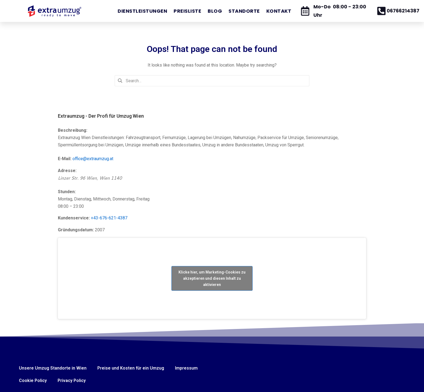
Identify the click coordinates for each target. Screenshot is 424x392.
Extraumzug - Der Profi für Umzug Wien (101, 116)
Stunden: (67, 191)
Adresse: (67, 170)
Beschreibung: (72, 130)
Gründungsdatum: (76, 229)
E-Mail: (64, 158)
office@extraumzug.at (92, 158)
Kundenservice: (74, 217)
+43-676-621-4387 (109, 217)
